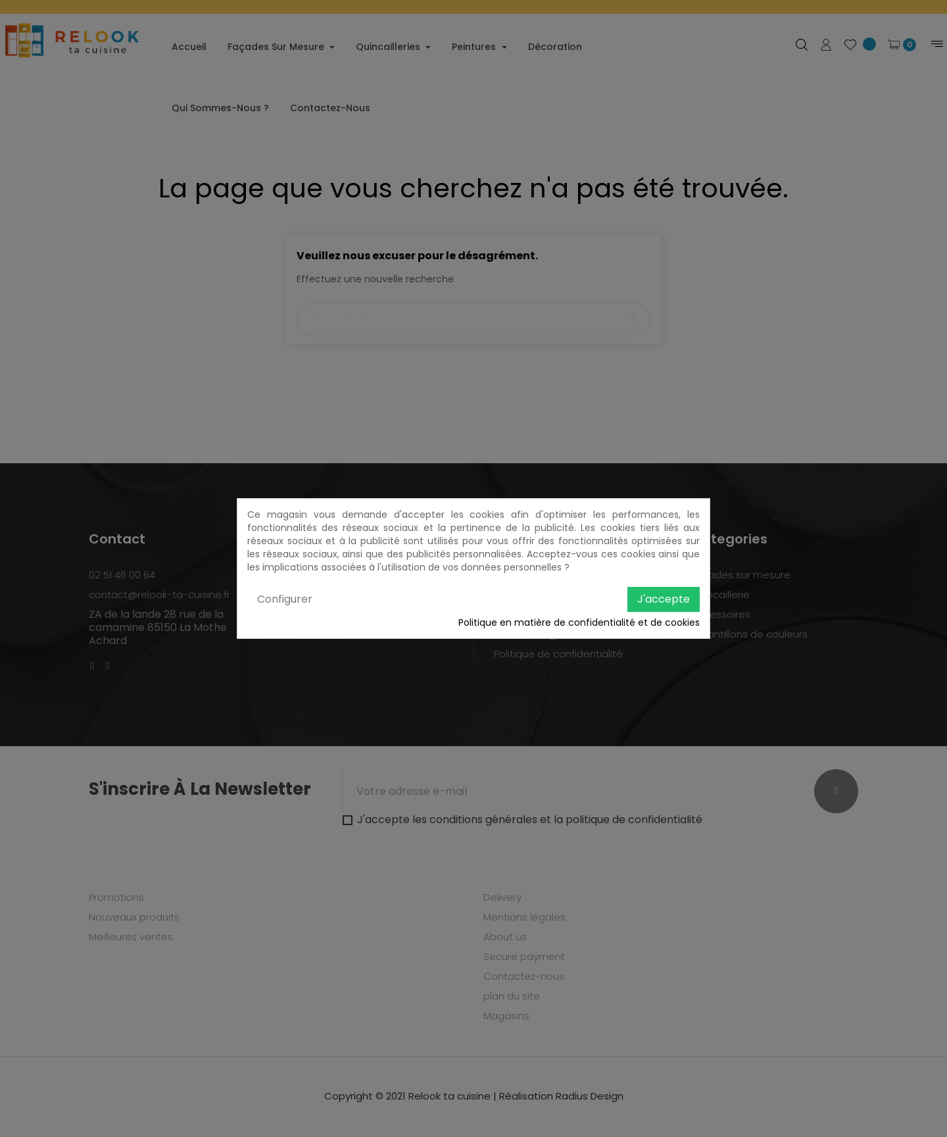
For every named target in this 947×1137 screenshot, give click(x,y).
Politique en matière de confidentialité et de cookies (579, 622)
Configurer (284, 599)
